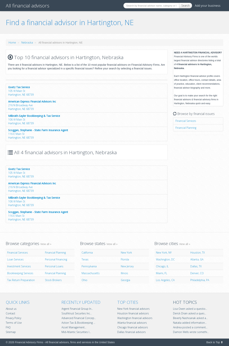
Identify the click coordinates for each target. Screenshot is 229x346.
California (87, 252)
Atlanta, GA (196, 259)
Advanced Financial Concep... (79, 318)
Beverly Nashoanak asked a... (190, 318)
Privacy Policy (13, 318)
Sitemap (11, 332)
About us (11, 308)
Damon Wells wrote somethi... (191, 332)
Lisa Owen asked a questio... (190, 308)
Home (12, 42)
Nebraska (27, 42)
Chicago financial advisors (132, 327)
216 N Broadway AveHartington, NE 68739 (32, 105)
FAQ (8, 327)
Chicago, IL (162, 266)
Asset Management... (74, 327)
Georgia (125, 280)
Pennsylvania (89, 266)
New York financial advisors (133, 308)
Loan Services (15, 259)
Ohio (84, 280)
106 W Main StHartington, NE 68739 (34, 119)
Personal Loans (54, 266)
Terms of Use (14, 322)
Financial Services (185, 121)
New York (126, 252)
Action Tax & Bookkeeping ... (78, 322)
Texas (85, 259)
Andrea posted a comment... (190, 327)
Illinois (124, 273)
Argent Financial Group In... (77, 308)
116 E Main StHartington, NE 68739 (38, 133)
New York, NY (164, 252)
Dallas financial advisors (131, 332)
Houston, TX (197, 252)
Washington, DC (165, 259)
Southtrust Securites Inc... (77, 313)
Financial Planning (185, 127)
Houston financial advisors (133, 313)
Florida (125, 259)
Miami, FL (161, 273)
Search (185, 5)
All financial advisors (27, 5)
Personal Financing (56, 259)
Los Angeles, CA (165, 280)
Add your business (207, 6)
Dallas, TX (196, 266)
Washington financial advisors (134, 318)
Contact (10, 313)
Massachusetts (91, 273)
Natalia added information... (190, 322)
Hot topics (185, 302)
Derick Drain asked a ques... (189, 313)
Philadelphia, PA (199, 280)
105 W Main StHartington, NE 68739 (21, 90)
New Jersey (127, 266)
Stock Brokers (53, 280)
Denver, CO (197, 273)
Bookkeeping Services (20, 273)
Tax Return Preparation (21, 280)
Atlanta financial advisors (132, 322)
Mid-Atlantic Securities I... (76, 332)
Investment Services (19, 266)
